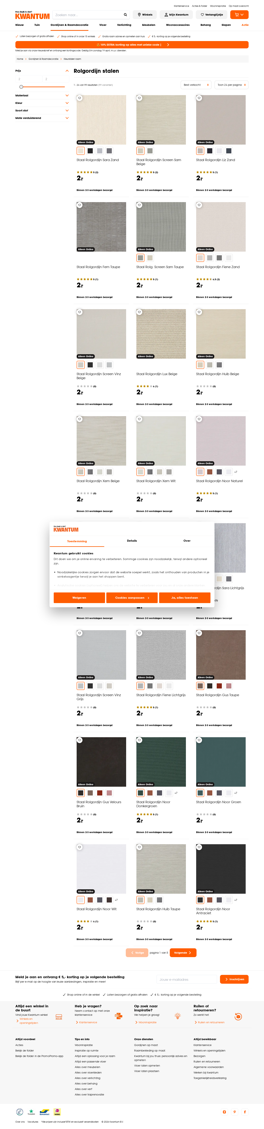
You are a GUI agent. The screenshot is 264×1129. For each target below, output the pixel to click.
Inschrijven (234, 979)
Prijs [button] (42, 71)
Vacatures (32, 1121)
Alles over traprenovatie (89, 1094)
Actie (245, 24)
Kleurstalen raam (72, 59)
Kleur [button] (42, 103)
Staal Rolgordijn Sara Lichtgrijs (220, 588)
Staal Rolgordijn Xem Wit (156, 481)
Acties (19, 1045)
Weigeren (79, 597)
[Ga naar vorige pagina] (137, 952)
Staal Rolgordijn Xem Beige (98, 481)
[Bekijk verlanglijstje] (211, 14)
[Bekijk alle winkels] (145, 14)
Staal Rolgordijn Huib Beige (217, 374)
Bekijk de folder (24, 1050)
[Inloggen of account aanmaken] (176, 14)
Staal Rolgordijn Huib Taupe (158, 909)
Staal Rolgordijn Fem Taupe (98, 267)
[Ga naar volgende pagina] (183, 952)
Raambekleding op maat (149, 1050)
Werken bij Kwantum (206, 1072)
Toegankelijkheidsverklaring (210, 1078)
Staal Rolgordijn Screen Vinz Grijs (99, 697)
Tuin (37, 24)
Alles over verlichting (87, 1078)
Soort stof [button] (42, 110)
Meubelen (148, 24)
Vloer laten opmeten (147, 1065)
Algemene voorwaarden (209, 1067)
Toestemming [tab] (77, 541)
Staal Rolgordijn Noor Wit (97, 909)
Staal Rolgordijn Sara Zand (98, 160)
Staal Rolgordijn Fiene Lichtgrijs (161, 695)
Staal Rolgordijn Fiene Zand (218, 267)
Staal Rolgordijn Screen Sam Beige (158, 162)
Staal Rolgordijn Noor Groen (218, 802)
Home (20, 59)
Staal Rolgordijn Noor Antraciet (213, 911)
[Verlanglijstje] (79, 98)
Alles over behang (86, 1083)
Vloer (102, 24)
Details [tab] (132, 540)
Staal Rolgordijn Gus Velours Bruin (99, 804)
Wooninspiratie (145, 1022)
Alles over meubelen (87, 1067)
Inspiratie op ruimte (86, 1050)
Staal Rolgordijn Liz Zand (215, 160)
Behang (206, 24)
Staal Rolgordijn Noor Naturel (219, 481)
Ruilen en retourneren (209, 1022)
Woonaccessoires (178, 24)
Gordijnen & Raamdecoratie (69, 24)
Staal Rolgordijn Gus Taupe (217, 695)
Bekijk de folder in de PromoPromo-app (39, 1056)
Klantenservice (86, 1022)
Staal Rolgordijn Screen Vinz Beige (99, 376)
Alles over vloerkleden (88, 1072)
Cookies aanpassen (132, 597)
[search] (91, 14)
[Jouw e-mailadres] (187, 979)
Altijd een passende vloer (90, 1061)
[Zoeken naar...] (125, 14)
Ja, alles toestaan (184, 597)
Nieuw (19, 24)
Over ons (20, 1121)
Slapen (226, 24)
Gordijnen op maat (146, 1045)
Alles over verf (83, 1089)
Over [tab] (187, 540)
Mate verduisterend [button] (42, 118)
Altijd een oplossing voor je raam (95, 1056)
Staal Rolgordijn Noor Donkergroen (153, 804)
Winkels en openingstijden (26, 1020)
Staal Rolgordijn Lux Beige (156, 374)
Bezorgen (199, 1056)
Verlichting (124, 24)
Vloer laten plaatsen (146, 1071)
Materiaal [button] (42, 95)
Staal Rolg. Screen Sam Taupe (160, 267)
